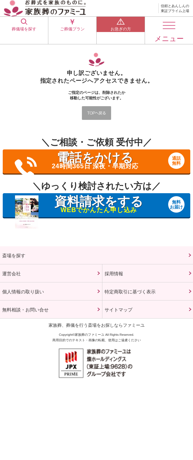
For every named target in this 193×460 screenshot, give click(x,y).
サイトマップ (130, 343)
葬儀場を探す (24, 30)
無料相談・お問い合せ (43, 343)
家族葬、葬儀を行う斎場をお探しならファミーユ (97, 361)
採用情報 (121, 282)
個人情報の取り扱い (39, 312)
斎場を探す (23, 258)
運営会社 (18, 282)
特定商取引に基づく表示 (146, 312)
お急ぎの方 (121, 30)
